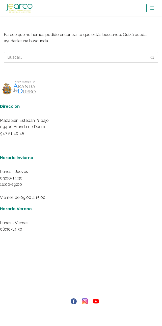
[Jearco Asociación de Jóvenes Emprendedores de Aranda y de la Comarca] (19, 8)
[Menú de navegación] (152, 8)
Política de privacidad (81, 275)
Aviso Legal (81, 268)
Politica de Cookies (81, 281)
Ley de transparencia (81, 294)
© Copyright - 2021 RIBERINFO (81, 310)
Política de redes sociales (81, 287)
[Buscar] (75, 57)
